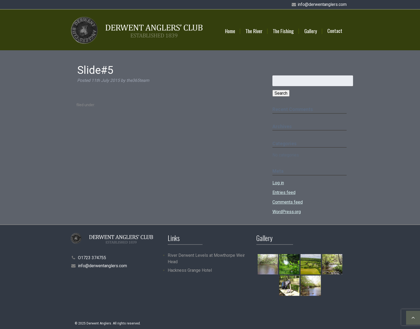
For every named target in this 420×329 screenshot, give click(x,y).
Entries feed (283, 192)
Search (281, 93)
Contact (334, 30)
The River (253, 31)
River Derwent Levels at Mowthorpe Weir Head (206, 258)
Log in (278, 182)
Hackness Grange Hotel (190, 270)
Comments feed (287, 202)
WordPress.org (286, 211)
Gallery (310, 31)
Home (230, 31)
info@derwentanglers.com (322, 4)
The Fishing (283, 31)
